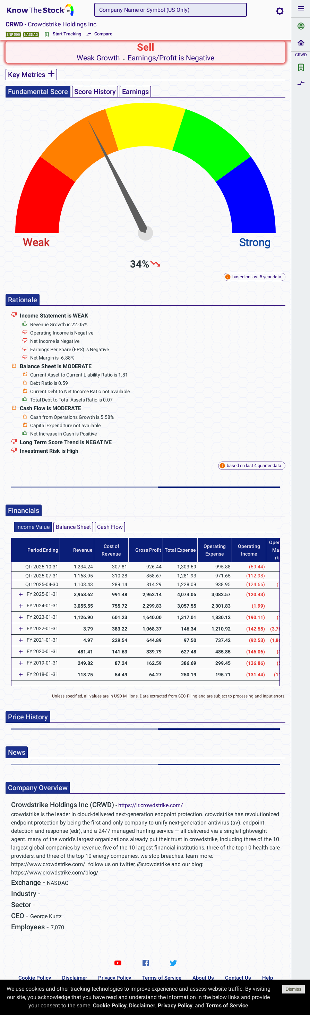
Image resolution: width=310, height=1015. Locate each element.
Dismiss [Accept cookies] (294, 989)
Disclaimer (74, 978)
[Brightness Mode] (280, 11)
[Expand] (21, 594)
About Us (203, 978)
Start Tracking (63, 34)
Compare (99, 34)
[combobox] (170, 10)
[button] (300, 8)
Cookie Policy (34, 978)
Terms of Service (161, 978)
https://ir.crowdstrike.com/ (150, 805)
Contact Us (238, 978)
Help (267, 978)
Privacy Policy (114, 978)
